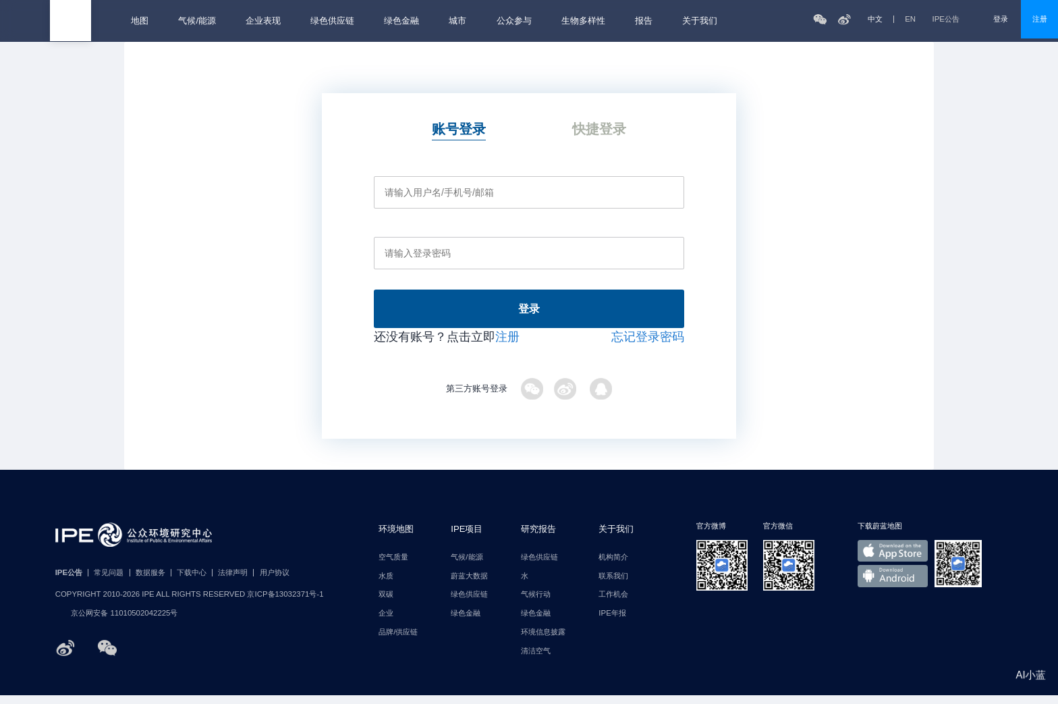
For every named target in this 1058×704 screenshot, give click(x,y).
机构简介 (613, 566)
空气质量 (393, 566)
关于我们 (699, 21)
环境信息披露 (543, 641)
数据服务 (150, 581)
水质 (386, 585)
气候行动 (536, 603)
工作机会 (613, 603)
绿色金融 (401, 21)
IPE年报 (611, 622)
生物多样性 (583, 21)
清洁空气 (536, 660)
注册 (1039, 19)
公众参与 (514, 21)
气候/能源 (197, 21)
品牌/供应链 (398, 641)
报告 (643, 21)
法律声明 (233, 581)
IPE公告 (954, 19)
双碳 (386, 603)
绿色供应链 (332, 21)
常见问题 (108, 581)
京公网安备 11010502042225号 (116, 622)
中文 (875, 19)
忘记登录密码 (647, 345)
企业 (386, 622)
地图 (139, 21)
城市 (457, 21)
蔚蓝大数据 (469, 585)
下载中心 (191, 581)
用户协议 (274, 581)
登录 (1000, 19)
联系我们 (613, 585)
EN (910, 19)
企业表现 (263, 21)
